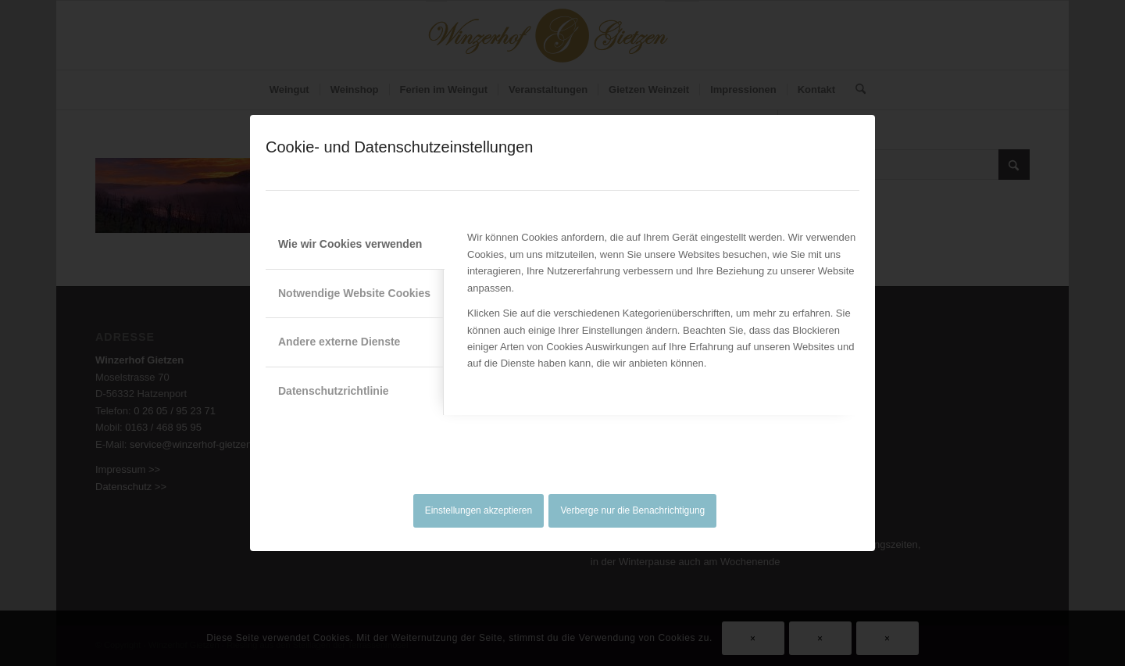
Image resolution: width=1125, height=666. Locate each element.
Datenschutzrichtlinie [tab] (333, 391)
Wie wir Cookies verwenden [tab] (350, 244)
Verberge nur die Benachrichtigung (633, 510)
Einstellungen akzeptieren (478, 510)
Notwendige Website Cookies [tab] (354, 293)
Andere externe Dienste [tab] (339, 341)
